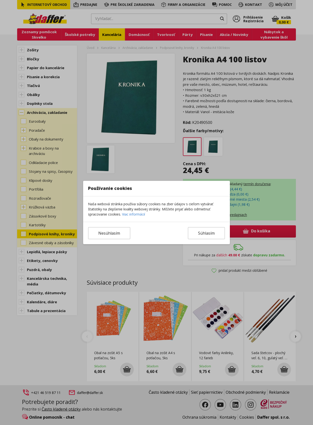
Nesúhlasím (109, 233)
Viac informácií (133, 214)
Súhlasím (206, 233)
